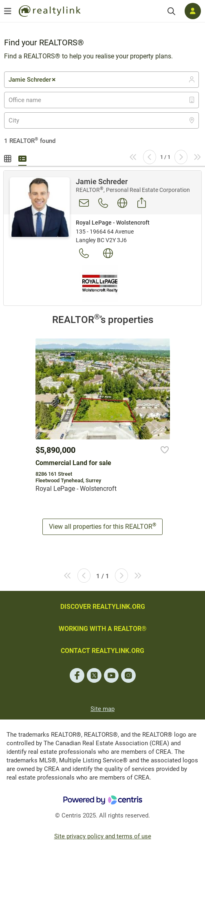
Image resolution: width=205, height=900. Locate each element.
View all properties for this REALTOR (102, 526)
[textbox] (29, 100)
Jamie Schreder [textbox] (33, 79)
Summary (22, 157)
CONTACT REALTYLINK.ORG (102, 651)
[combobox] (101, 79)
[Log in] (193, 11)
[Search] (171, 11)
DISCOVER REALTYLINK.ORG (102, 606)
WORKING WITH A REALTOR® (103, 629)
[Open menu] (7, 11)
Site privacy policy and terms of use (102, 836)
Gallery (8, 157)
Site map (102, 709)
